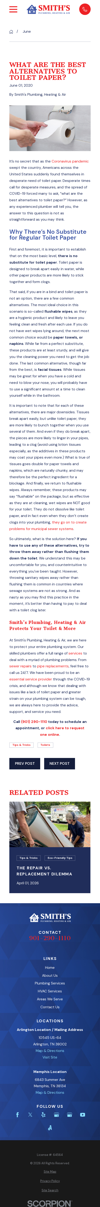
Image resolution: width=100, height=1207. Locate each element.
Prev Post (25, 763)
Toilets (45, 745)
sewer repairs (20, 666)
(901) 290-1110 (34, 721)
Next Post (60, 763)
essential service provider (30, 679)
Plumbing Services (50, 983)
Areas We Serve (50, 999)
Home (50, 967)
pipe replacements (53, 666)
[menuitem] (49, 1171)
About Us (50, 975)
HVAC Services (50, 991)
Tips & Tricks (21, 745)
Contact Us (50, 1007)
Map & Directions (50, 1050)
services (75, 653)
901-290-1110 (50, 938)
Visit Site (50, 1057)
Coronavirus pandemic (70, 161)
